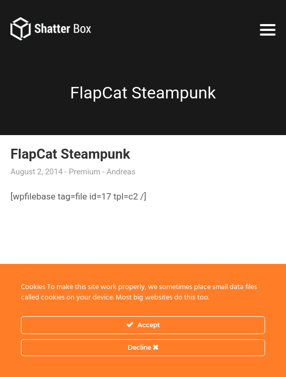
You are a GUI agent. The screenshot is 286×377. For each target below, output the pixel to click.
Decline (143, 347)
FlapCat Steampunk (70, 154)
